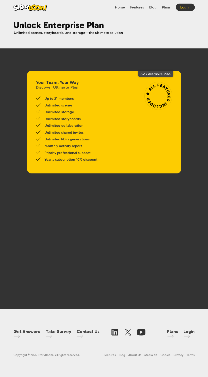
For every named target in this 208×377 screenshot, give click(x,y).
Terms (191, 355)
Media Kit (150, 355)
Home (120, 7)
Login (189, 331)
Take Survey (58, 331)
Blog (153, 7)
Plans (166, 7)
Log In (185, 7)
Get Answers (26, 331)
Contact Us (88, 331)
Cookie (165, 355)
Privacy (178, 355)
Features (137, 7)
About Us (134, 355)
